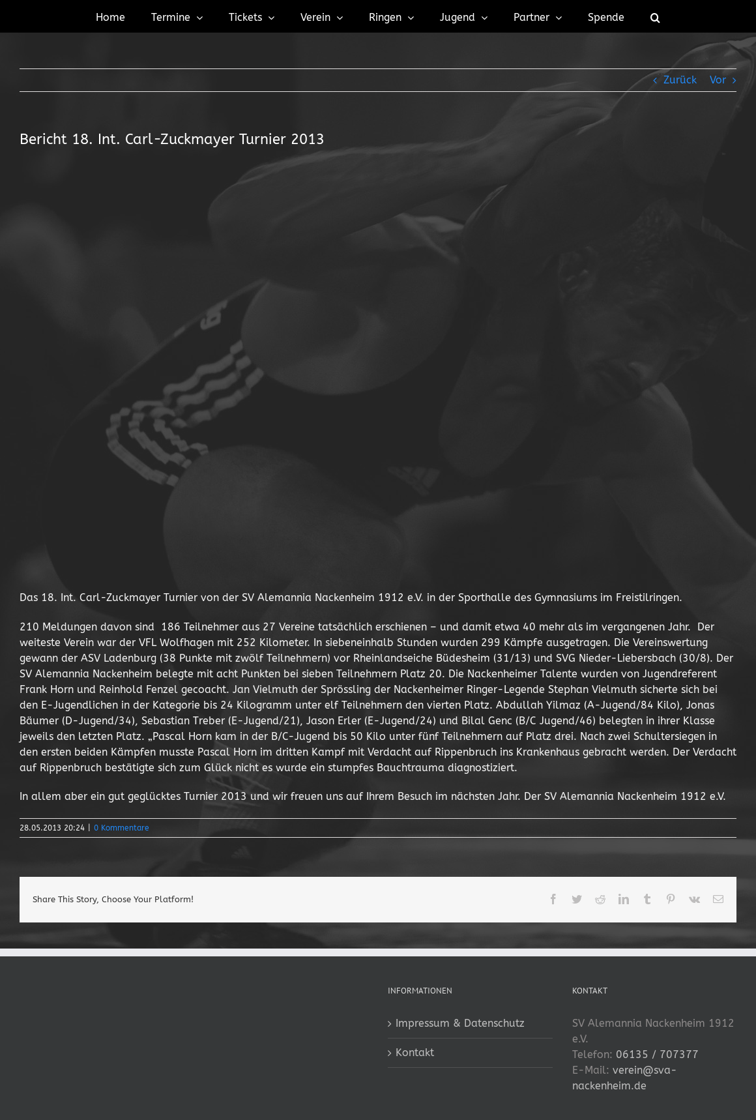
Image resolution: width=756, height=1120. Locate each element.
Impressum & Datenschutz (460, 1023)
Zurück (680, 80)
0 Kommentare (121, 828)
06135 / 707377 (657, 1054)
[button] (655, 16)
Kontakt (415, 1052)
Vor (718, 80)
